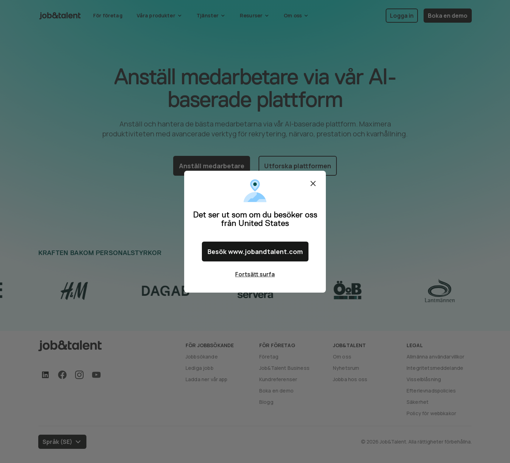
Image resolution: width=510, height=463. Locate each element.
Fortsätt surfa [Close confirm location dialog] (255, 274)
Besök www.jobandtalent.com (255, 251)
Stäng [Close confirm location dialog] (313, 183)
